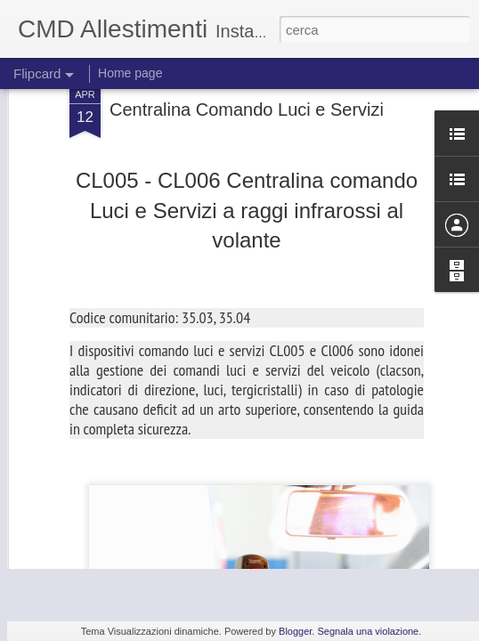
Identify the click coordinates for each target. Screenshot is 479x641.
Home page (130, 73)
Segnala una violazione (367, 631)
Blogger (295, 631)
